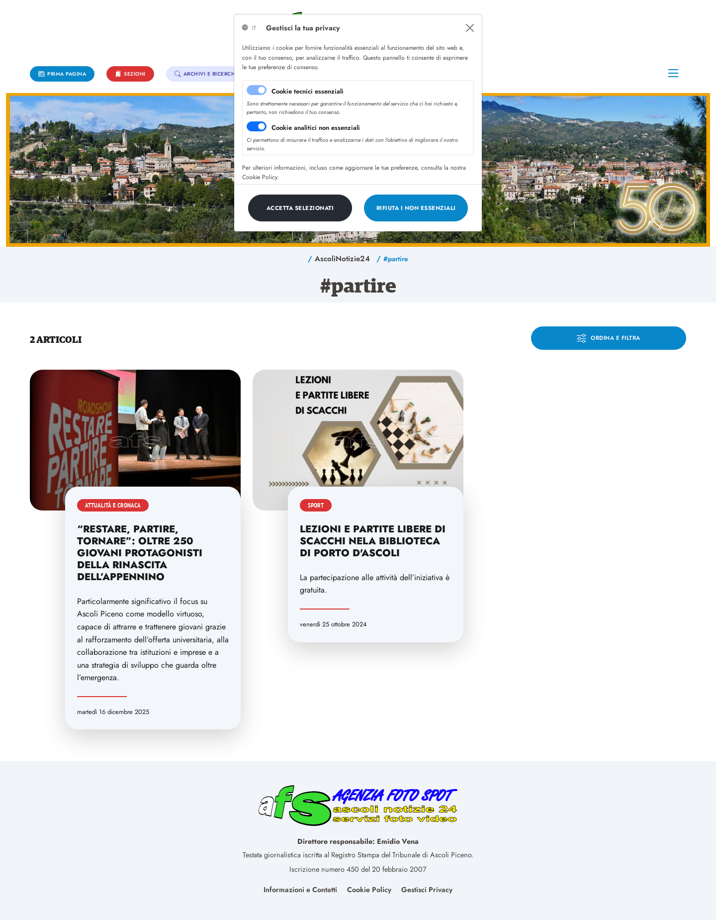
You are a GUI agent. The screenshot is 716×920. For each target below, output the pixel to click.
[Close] (470, 28)
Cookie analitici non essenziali (315, 127)
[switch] (257, 126)
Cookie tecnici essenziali (307, 91)
